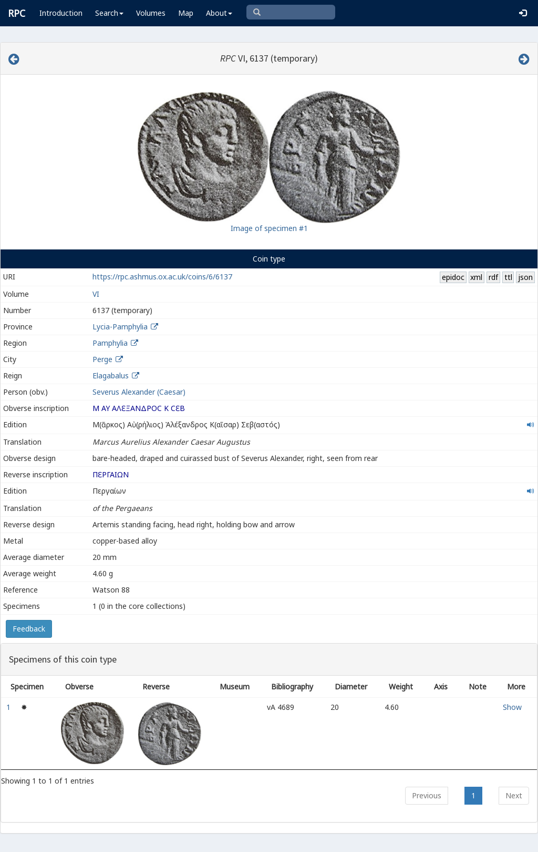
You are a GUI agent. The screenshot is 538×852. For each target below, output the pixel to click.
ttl (508, 277)
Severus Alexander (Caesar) (138, 392)
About (219, 13)
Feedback (29, 629)
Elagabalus (110, 375)
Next (513, 795)
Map (185, 13)
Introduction (60, 13)
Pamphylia (110, 343)
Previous (426, 795)
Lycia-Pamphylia (120, 327)
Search (109, 13)
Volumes (150, 13)
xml (476, 277)
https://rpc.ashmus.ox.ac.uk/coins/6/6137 (162, 277)
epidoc (453, 277)
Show (512, 707)
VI (95, 294)
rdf (493, 277)
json (525, 277)
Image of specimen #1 (269, 228)
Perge (102, 359)
